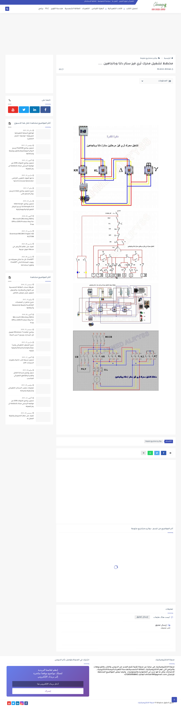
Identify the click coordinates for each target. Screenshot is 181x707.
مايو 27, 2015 (27, 188)
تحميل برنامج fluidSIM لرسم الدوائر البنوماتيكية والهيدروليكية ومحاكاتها (21, 151)
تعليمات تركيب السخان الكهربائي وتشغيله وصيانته (21, 389)
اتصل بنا (115, 1)
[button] (163, 453)
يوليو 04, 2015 (27, 370)
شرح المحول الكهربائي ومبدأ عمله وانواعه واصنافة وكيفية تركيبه (22, 348)
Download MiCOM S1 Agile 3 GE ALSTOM (22, 235)
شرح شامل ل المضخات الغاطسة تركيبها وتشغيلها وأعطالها (23, 305)
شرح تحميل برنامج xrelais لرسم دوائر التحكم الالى (21, 192)
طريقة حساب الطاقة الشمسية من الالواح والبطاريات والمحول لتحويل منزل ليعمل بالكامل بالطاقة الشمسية (21, 291)
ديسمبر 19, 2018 (26, 329)
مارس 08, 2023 (27, 244)
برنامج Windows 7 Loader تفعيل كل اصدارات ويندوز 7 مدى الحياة (21, 333)
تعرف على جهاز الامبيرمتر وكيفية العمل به (21, 417)
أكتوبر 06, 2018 (27, 216)
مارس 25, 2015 (27, 342)
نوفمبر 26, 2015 (26, 385)
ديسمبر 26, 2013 (26, 413)
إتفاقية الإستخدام (90, 1)
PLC (47, 9)
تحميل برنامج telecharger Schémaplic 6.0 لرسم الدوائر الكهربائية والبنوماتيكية (23, 207)
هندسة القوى (57, 9)
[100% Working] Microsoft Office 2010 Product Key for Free (23, 222)
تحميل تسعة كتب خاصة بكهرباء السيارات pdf (21, 361)
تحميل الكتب (132, 9)
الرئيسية (168, 58)
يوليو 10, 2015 (27, 299)
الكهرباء (86, 9)
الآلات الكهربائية (115, 9)
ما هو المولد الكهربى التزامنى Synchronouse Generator (23, 179)
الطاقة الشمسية (72, 9)
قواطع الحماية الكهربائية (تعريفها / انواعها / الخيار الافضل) (24, 136)
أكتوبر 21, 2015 (27, 357)
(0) (61, 69)
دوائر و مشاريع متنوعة (150, 58)
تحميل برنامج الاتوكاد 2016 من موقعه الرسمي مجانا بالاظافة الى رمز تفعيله (21, 166)
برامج (40, 9)
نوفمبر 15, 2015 (26, 145)
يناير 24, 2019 (27, 201)
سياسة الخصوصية (104, 1)
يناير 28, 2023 (27, 130)
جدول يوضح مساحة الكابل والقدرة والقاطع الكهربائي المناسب (24, 376)
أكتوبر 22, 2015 (27, 160)
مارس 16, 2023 (27, 175)
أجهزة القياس (98, 9)
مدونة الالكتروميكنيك (146, 703)
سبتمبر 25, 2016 (26, 284)
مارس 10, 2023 (27, 231)
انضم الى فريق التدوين (126, 1)
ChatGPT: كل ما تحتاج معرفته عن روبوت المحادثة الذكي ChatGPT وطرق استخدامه (21, 262)
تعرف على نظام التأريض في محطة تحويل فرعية (23, 248)
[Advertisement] (90, 33)
